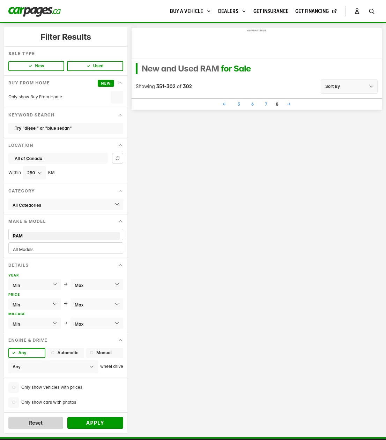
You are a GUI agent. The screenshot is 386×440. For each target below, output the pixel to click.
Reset (36, 423)
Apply (95, 423)
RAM (66, 236)
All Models (66, 249)
